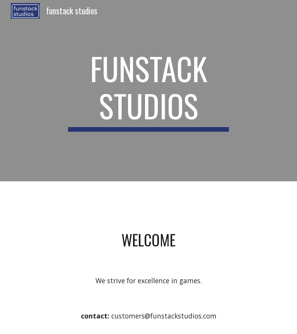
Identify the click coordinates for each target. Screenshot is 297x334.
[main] (148, 90)
